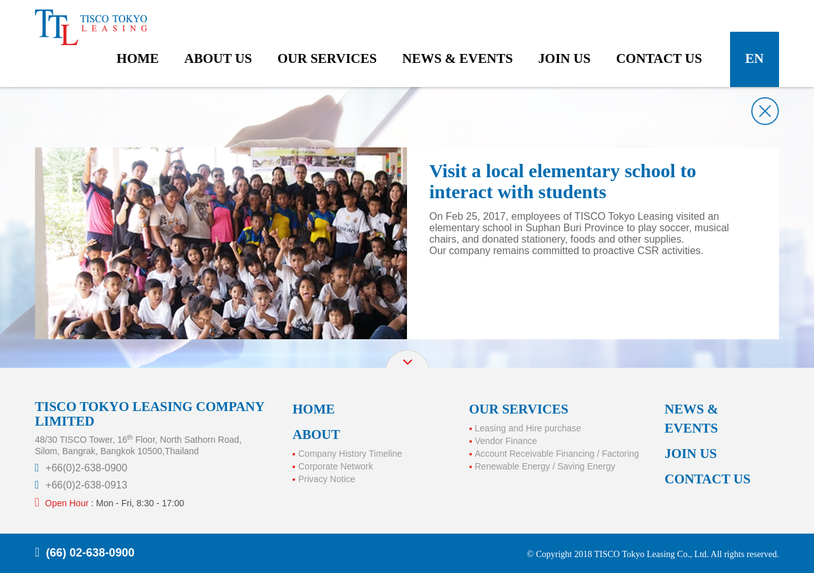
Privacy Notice (326, 479)
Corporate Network (335, 466)
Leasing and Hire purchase (528, 428)
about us (218, 58)
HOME (314, 409)
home (137, 58)
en (754, 58)
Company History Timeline (350, 453)
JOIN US (691, 453)
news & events (457, 58)
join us (564, 58)
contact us (659, 58)
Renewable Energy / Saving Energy (545, 466)
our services (326, 58)
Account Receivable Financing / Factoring (557, 453)
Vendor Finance (506, 441)
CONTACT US (707, 479)
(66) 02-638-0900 (90, 552)
